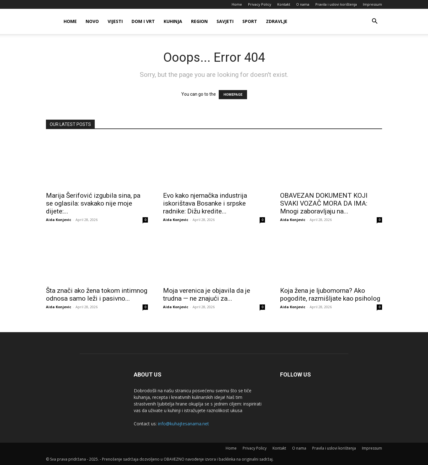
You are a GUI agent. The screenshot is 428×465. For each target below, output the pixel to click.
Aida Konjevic (58, 219)
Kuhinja (173, 21)
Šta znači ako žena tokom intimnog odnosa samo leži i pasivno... (96, 294)
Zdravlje (276, 21)
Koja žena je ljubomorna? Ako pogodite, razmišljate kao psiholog (330, 294)
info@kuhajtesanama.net (183, 424)
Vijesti (115, 21)
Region (199, 21)
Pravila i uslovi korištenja (336, 4)
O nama (302, 4)
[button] (374, 22)
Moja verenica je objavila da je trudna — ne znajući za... (206, 294)
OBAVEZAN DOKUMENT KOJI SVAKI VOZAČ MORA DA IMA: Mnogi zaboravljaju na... (324, 203)
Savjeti (225, 21)
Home (237, 4)
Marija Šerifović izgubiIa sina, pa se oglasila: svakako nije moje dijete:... (93, 203)
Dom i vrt (143, 21)
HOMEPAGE (232, 95)
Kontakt (283, 4)
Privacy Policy (259, 4)
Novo (92, 21)
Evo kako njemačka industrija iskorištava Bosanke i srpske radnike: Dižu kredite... (205, 203)
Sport (249, 21)
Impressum (372, 4)
